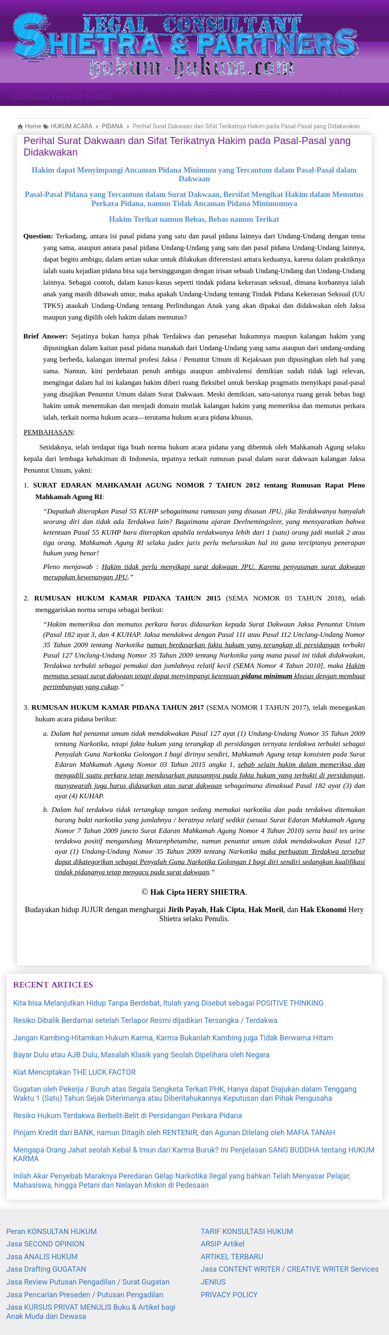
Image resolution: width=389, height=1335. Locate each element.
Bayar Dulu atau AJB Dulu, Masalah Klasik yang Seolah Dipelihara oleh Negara (141, 1054)
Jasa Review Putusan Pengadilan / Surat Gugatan (88, 1281)
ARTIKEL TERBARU (232, 1256)
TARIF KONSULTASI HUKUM (247, 1231)
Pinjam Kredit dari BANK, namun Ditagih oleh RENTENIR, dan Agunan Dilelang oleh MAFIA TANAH (174, 1132)
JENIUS (213, 1281)
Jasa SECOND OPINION (45, 1243)
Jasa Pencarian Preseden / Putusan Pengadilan (84, 1294)
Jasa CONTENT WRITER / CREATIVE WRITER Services (290, 1269)
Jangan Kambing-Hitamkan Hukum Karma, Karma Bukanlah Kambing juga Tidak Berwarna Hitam (173, 1037)
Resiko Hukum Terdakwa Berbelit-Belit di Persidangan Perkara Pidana (127, 1115)
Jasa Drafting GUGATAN (46, 1269)
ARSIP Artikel (223, 1243)
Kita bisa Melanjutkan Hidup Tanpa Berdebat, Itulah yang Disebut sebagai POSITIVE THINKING (168, 1003)
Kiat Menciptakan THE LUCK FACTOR (74, 1072)
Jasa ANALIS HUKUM (42, 1256)
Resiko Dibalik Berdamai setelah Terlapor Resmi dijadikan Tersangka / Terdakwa (145, 1020)
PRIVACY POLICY (229, 1294)
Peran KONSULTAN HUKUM (51, 1231)
